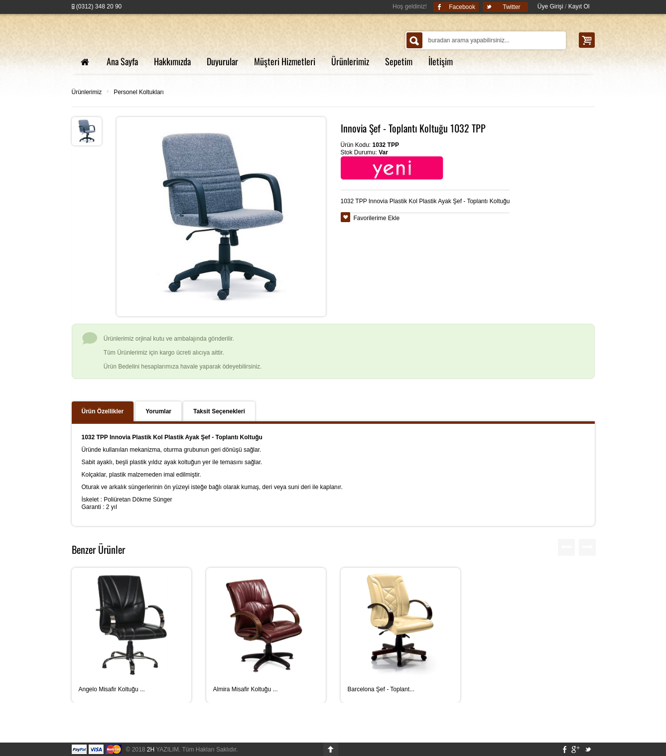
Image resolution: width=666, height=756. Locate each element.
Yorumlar (158, 411)
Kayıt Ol (579, 6)
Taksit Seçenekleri (219, 411)
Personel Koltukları (139, 92)
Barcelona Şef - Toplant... (381, 689)
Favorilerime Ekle (377, 218)
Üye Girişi (550, 6)
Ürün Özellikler (103, 411)
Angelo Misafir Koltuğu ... (112, 689)
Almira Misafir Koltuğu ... (245, 689)
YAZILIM (163, 749)
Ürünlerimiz (87, 92)
